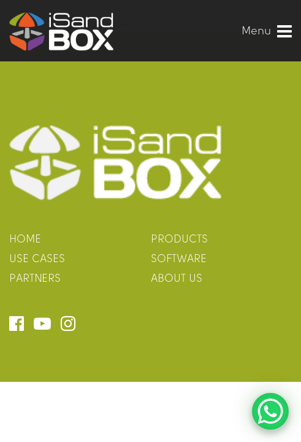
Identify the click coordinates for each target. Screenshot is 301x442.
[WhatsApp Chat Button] (270, 411)
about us (176, 279)
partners (35, 279)
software (179, 259)
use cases (37, 259)
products (179, 240)
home (25, 240)
